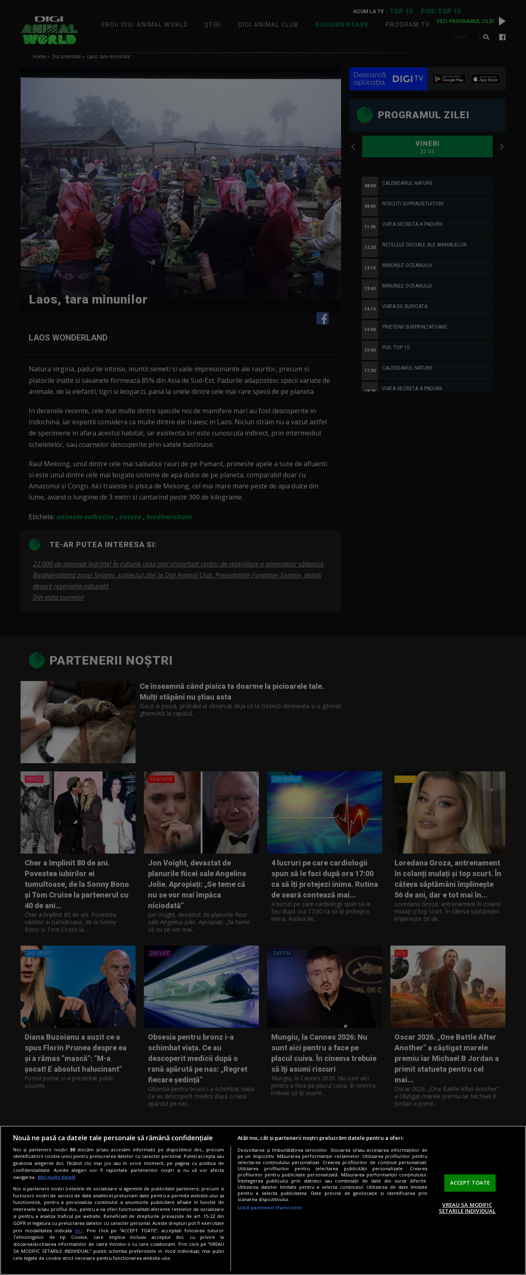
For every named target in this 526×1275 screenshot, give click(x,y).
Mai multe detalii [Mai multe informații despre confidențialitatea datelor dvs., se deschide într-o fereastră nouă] (56, 1177)
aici (79, 1230)
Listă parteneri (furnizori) (270, 1207)
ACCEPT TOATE (470, 1182)
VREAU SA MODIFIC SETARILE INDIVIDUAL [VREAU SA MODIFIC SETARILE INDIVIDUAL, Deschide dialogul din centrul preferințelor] (467, 1208)
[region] (263, 1200)
